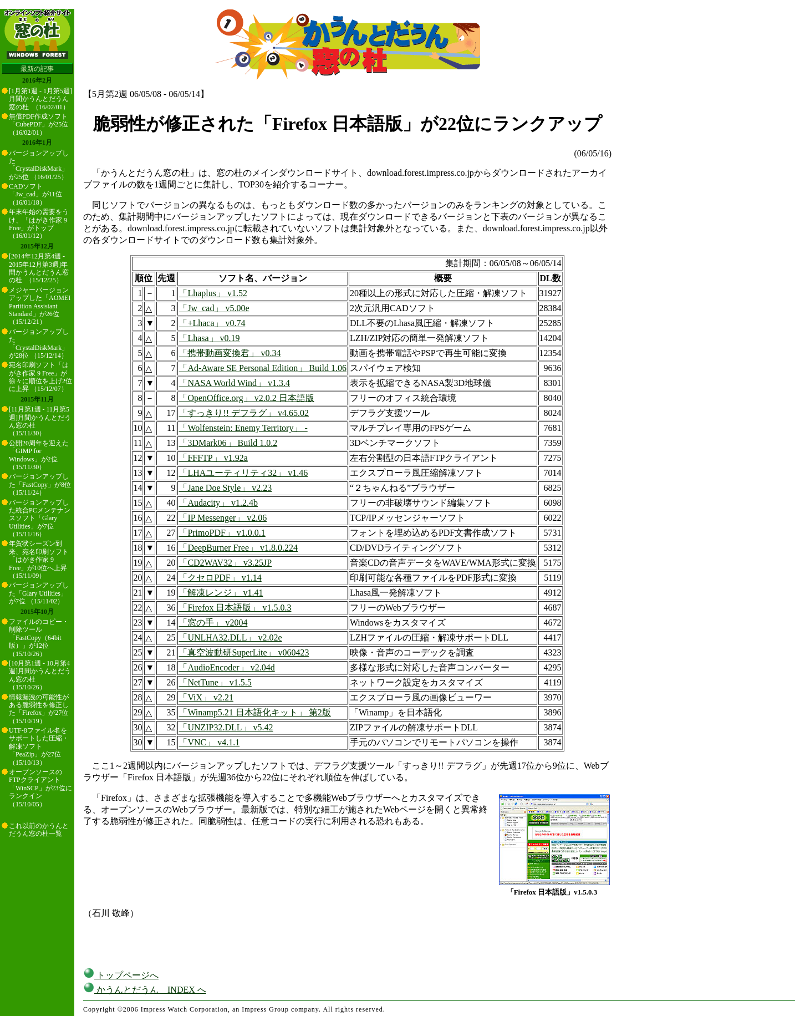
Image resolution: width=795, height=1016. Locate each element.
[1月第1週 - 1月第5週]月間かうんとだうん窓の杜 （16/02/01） (40, 99)
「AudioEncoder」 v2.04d (226, 667)
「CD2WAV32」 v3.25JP (225, 562)
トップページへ (121, 975)
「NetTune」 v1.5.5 (215, 682)
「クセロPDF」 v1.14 (220, 577)
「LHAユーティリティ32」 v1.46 (243, 472)
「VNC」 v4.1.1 (209, 742)
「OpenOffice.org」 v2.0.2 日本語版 (246, 398)
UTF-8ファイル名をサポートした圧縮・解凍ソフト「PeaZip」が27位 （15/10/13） (39, 746)
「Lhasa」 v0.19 (209, 338)
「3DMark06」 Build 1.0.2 (228, 443)
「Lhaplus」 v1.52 (213, 293)
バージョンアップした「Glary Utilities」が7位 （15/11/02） (39, 593)
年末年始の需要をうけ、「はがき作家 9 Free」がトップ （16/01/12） (39, 224)
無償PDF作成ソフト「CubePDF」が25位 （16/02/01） (38, 124)
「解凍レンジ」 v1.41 (221, 592)
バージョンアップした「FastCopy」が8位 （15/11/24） (40, 484)
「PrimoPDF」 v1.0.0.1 (222, 532)
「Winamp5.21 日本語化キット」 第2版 (254, 712)
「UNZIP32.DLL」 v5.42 (226, 727)
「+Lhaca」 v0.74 (212, 323)
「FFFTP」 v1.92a (213, 458)
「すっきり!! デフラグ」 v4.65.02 (244, 413)
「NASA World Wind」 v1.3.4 (234, 383)
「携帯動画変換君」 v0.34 (230, 353)
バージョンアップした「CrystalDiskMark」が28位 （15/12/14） (39, 343)
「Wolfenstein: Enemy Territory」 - (243, 428)
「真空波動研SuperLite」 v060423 (244, 652)
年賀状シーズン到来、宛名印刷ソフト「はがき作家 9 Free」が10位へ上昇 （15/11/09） (39, 560)
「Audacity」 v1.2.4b (218, 502)
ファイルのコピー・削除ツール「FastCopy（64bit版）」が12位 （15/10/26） (39, 638)
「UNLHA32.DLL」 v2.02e (230, 637)
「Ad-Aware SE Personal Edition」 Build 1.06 (262, 368)
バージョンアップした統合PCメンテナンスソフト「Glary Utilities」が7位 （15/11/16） (39, 519)
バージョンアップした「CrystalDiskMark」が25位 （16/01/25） (39, 165)
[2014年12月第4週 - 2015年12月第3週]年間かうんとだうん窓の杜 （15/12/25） (39, 268)
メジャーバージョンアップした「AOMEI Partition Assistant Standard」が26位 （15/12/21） (39, 306)
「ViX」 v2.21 (206, 697)
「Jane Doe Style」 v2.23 (225, 487)
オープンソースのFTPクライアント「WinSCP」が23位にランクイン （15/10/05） (40, 788)
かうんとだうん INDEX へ (144, 989)
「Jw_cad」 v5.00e (214, 308)
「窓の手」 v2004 (213, 622)
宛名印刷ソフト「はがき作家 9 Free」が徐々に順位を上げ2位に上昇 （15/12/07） (40, 377)
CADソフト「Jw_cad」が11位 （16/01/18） (35, 194)
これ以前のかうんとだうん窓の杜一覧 (39, 829)
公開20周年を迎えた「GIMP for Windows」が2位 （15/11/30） (39, 455)
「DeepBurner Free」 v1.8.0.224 (238, 547)
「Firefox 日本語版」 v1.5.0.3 (235, 607)
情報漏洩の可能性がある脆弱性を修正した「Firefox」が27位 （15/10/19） (39, 709)
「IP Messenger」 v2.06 (223, 517)
